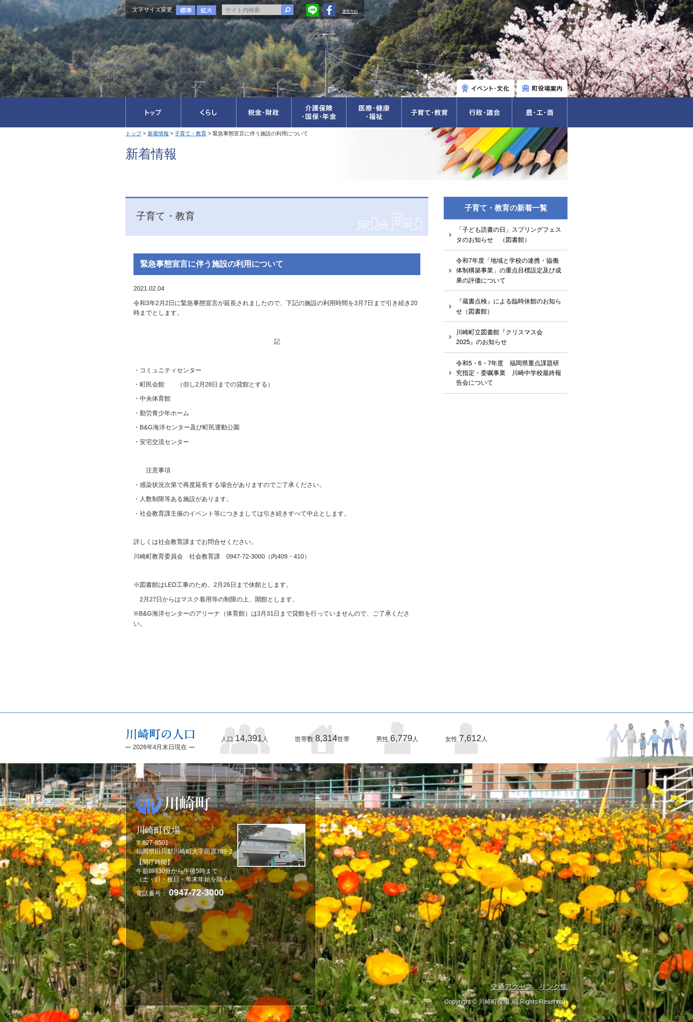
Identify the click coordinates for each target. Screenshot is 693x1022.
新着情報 (158, 133)
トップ (133, 133)
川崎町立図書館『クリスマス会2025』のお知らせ (499, 337)
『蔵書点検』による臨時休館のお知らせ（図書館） (508, 306)
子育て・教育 (190, 133)
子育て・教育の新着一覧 (506, 208)
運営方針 (350, 11)
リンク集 (553, 987)
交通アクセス (512, 987)
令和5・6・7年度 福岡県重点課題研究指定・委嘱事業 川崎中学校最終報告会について (508, 373)
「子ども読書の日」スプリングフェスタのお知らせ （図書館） (508, 234)
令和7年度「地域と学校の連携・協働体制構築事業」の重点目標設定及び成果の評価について (508, 270)
